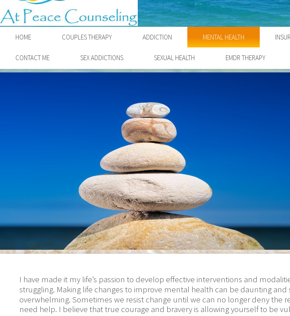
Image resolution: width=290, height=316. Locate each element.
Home (23, 37)
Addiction (157, 37)
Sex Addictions (101, 58)
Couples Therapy (87, 37)
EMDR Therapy (245, 58)
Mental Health (223, 37)
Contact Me (32, 58)
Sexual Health (174, 58)
